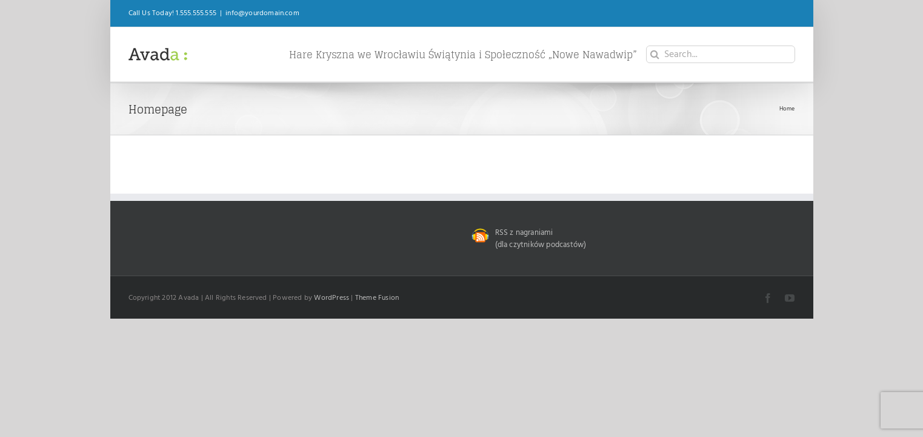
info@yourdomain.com (262, 13)
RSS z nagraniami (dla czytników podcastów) (541, 238)
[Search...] (720, 54)
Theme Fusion (377, 298)
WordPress (331, 298)
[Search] (655, 54)
